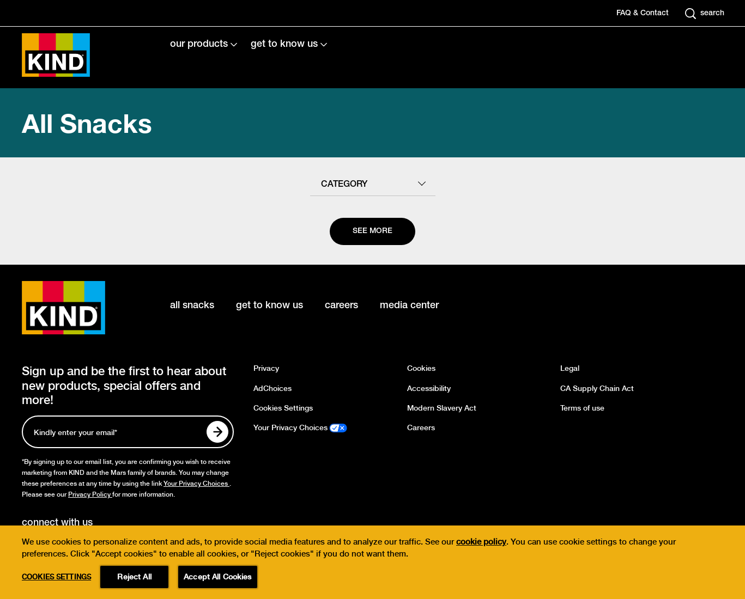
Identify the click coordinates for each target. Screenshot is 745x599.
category (344, 184)
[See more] (372, 231)
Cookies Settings (283, 408)
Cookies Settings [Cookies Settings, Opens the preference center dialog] (56, 589)
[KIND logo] (79, 307)
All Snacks (87, 122)
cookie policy (481, 555)
